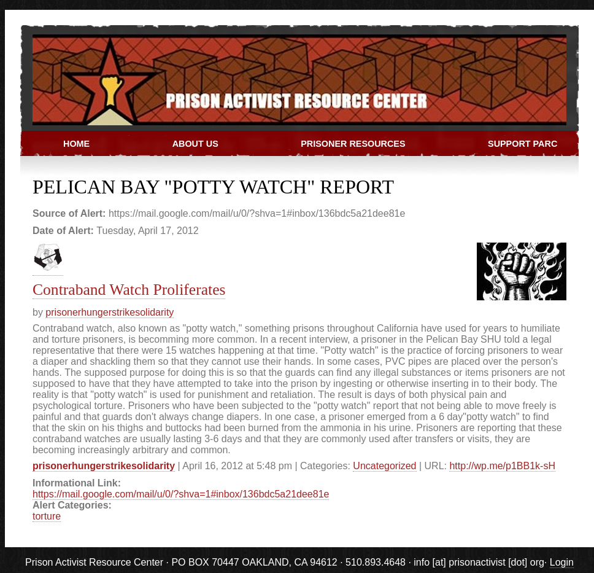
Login (562, 562)
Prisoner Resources (353, 144)
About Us (195, 144)
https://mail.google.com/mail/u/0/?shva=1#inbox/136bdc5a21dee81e (181, 494)
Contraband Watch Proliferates (129, 289)
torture (47, 516)
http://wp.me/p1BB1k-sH (502, 466)
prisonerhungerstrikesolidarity (109, 312)
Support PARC (522, 144)
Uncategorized (384, 466)
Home (76, 144)
